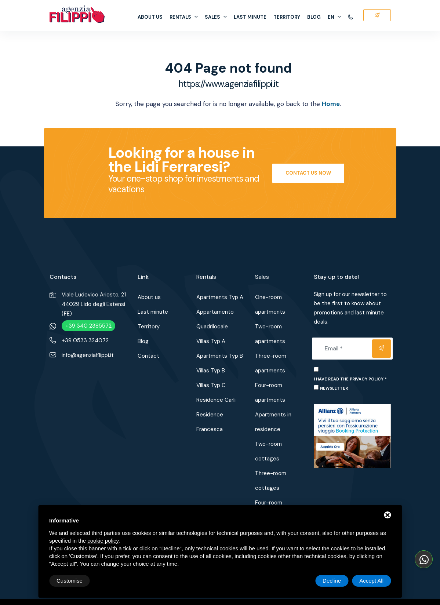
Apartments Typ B (219, 356)
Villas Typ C (211, 385)
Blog (314, 17)
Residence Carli (216, 400)
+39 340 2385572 (88, 325)
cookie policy (103, 540)
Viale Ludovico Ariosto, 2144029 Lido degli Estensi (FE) (94, 304)
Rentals (184, 17)
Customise (70, 580)
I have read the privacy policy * (350, 379)
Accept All (371, 580)
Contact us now (308, 173)
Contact (148, 356)
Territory (286, 17)
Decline (332, 580)
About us (150, 17)
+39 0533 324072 (85, 340)
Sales (216, 17)
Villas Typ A (210, 341)
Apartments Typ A (219, 297)
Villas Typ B (210, 370)
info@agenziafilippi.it (88, 355)
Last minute (250, 17)
